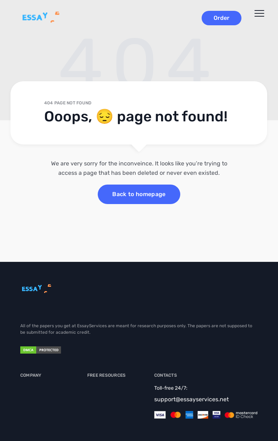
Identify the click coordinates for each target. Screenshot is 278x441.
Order (221, 17)
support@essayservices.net (191, 399)
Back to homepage (138, 194)
